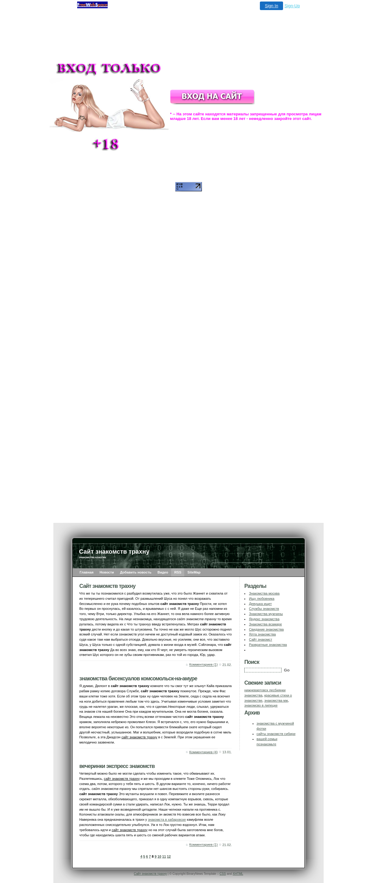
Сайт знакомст (260, 639)
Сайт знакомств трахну (150, 873)
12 (169, 856)
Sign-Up (292, 5)
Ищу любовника (261, 598)
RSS (177, 572)
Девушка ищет (260, 604)
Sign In (271, 5)
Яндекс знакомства (264, 619)
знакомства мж (276, 700)
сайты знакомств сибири (276, 734)
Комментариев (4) (203, 752)
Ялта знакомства (262, 634)
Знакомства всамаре (265, 624)
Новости (107, 572)
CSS (223, 873)
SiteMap (193, 572)
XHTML (238, 873)
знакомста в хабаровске (167, 819)
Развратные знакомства (268, 644)
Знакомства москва (264, 593)
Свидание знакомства (266, 629)
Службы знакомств (264, 608)
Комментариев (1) (203, 665)
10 (159, 856)
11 (164, 856)
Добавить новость (135, 572)
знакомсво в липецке (261, 705)
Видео (162, 572)
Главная (87, 572)
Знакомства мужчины (266, 614)
